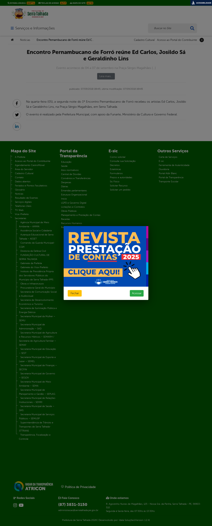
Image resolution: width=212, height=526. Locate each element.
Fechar (75, 293)
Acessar (136, 293)
